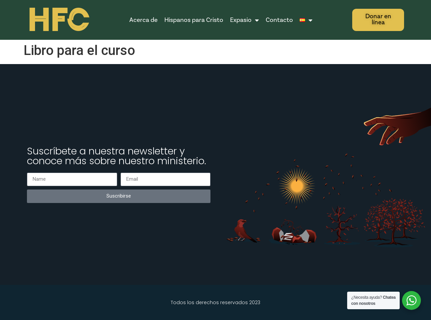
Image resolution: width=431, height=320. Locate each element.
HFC (58, 20)
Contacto (279, 20)
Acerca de (143, 20)
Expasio (244, 20)
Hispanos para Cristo (193, 20)
